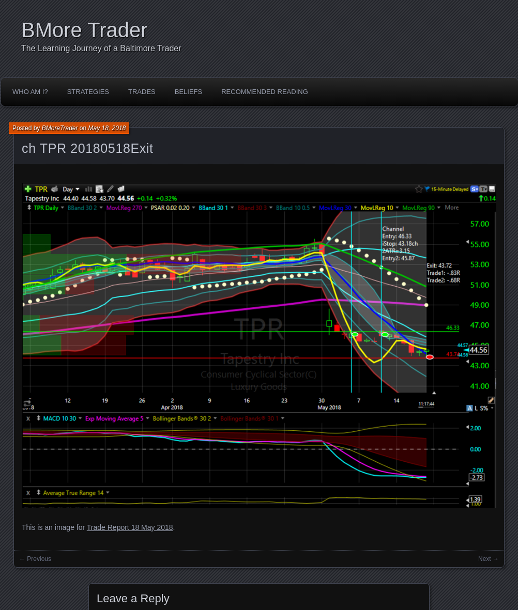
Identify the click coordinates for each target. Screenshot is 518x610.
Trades (142, 92)
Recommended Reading (264, 92)
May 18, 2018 (107, 128)
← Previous (35, 558)
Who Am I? (30, 92)
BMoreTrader (60, 128)
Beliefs (188, 92)
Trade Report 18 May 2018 (130, 527)
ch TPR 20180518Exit (88, 148)
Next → (488, 558)
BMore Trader (84, 30)
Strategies (88, 92)
